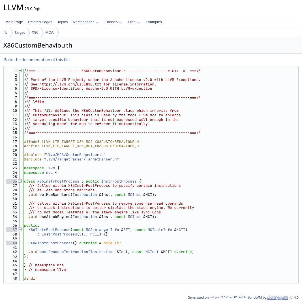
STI (126, 229)
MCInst (134, 194)
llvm (50, 168)
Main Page (14, 22)
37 (11, 229)
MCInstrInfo (160, 229)
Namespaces (85, 22)
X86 (35, 32)
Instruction (85, 194)
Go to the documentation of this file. (36, 59)
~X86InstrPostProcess (51, 243)
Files (134, 22)
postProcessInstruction (64, 251)
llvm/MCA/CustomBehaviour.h (75, 154)
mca (49, 172)
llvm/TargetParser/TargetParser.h (81, 159)
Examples (154, 22)
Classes (113, 22)
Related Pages (40, 22)
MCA (49, 32)
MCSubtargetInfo (102, 229)
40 (11, 243)
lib (5, 32)
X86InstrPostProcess (58, 181)
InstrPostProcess (119, 181)
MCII (180, 229)
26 (11, 181)
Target (19, 32)
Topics (62, 22)
